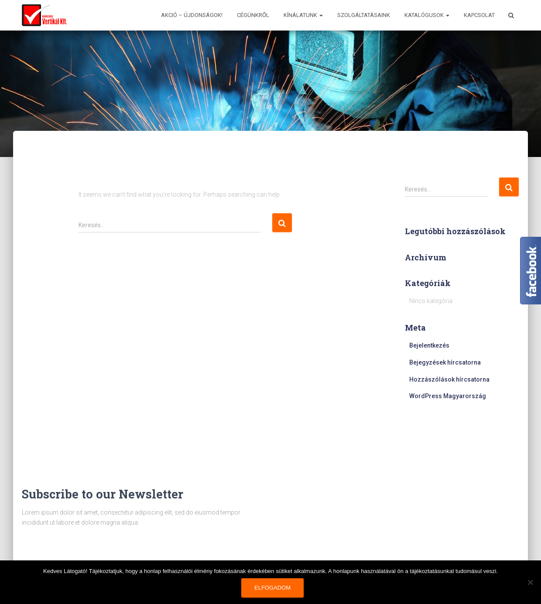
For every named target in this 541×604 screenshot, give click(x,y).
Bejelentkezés (429, 345)
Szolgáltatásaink (363, 15)
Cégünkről (253, 15)
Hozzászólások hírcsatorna (449, 379)
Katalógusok (426, 15)
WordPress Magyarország (447, 395)
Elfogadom (272, 587)
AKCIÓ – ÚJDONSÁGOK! (192, 15)
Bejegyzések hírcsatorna (445, 362)
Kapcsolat (479, 15)
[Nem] (530, 582)
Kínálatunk (303, 15)
